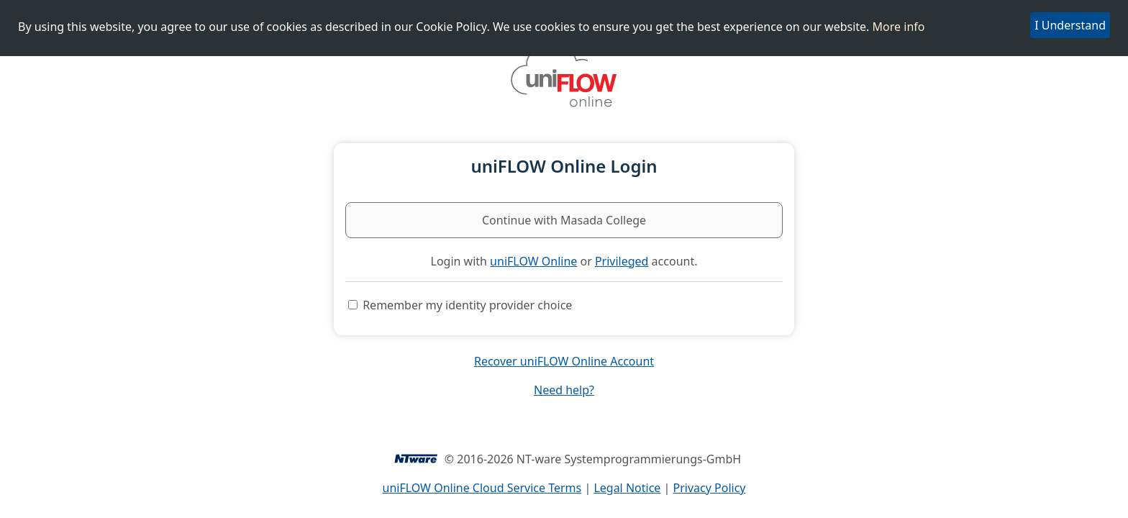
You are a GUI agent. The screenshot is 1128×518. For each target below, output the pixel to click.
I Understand (1070, 25)
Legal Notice (626, 488)
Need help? (564, 390)
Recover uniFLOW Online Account (564, 361)
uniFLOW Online (533, 261)
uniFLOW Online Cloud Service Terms (482, 488)
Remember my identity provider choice (467, 305)
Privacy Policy (709, 488)
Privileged (622, 261)
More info (899, 27)
